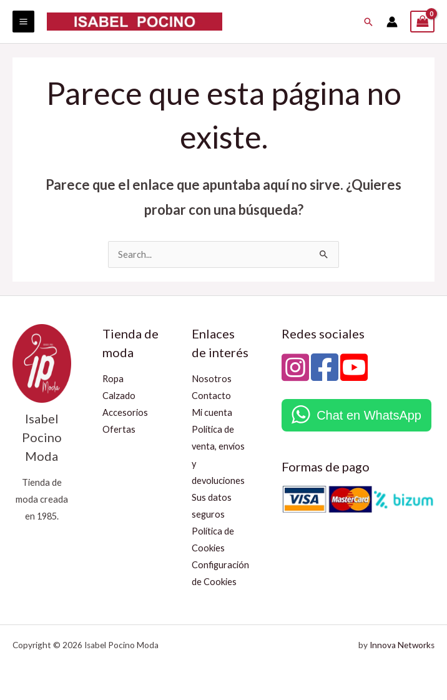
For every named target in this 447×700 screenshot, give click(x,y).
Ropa (113, 378)
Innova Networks (402, 645)
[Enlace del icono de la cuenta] (392, 21)
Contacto (211, 395)
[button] (368, 21)
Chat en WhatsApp (369, 415)
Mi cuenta (212, 412)
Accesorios (125, 412)
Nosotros (212, 378)
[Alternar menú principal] (23, 21)
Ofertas (118, 429)
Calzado (118, 395)
